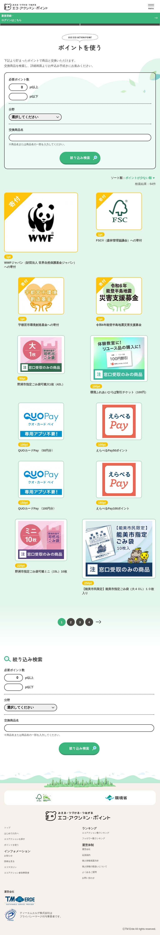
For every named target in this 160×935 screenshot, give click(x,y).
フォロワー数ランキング (93, 838)
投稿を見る (9, 861)
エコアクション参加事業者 (16, 873)
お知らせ (8, 856)
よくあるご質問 (89, 872)
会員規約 (86, 855)
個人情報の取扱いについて (94, 866)
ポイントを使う (11, 845)
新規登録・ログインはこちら (11, 18)
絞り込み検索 (80, 157)
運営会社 (86, 849)
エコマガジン (10, 867)
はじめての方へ (11, 833)
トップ (7, 827)
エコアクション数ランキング (95, 833)
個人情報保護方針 (90, 861)
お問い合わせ (88, 878)
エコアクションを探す (14, 839)
